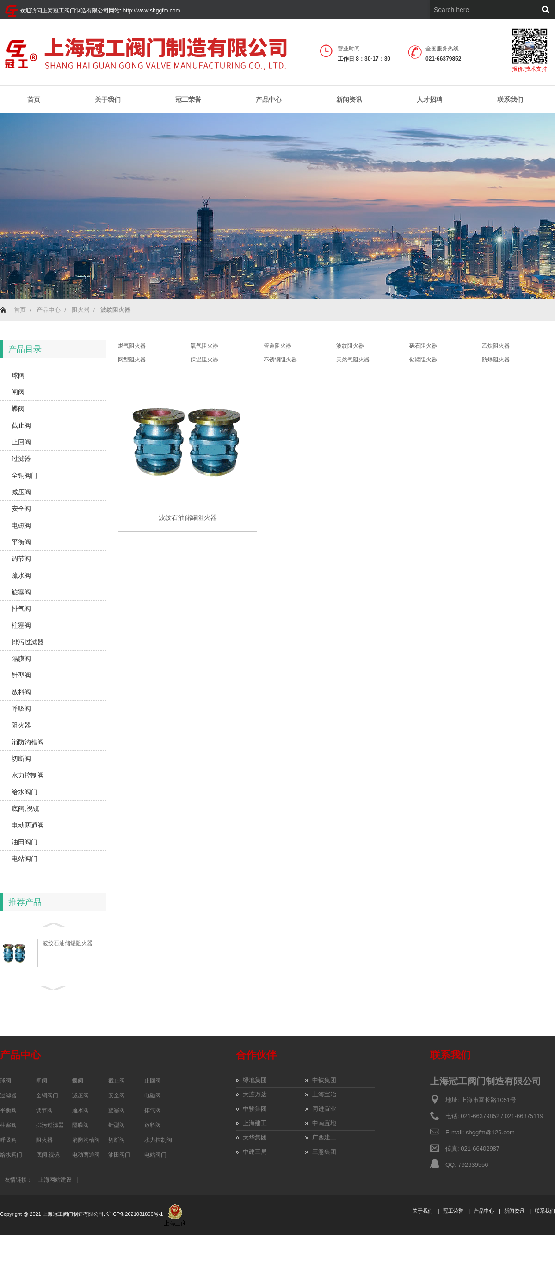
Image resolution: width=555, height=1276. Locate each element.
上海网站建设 (55, 1179)
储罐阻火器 (423, 359)
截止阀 (21, 425)
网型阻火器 (132, 359)
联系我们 (510, 99)
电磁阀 (21, 525)
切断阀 (21, 758)
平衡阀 (21, 542)
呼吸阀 (21, 708)
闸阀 (18, 392)
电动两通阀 (28, 825)
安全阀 (21, 508)
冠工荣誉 (188, 100)
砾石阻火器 (423, 345)
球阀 (18, 375)
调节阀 (21, 558)
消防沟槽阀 (28, 742)
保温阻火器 (204, 359)
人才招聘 (430, 99)
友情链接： (18, 1179)
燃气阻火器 (132, 345)
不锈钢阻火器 (280, 359)
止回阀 (21, 442)
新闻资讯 (349, 100)
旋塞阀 (21, 592)
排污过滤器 (28, 642)
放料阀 (21, 692)
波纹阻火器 (350, 345)
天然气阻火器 (353, 359)
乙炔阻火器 (496, 345)
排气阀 (21, 608)
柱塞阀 (21, 625)
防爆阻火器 (496, 359)
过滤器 (21, 458)
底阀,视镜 (25, 808)
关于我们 (108, 100)
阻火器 (81, 309)
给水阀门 (24, 792)
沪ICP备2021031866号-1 (135, 1214)
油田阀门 (24, 842)
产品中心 (269, 100)
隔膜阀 (21, 658)
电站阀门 (24, 858)
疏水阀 (21, 575)
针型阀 (21, 675)
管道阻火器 (277, 345)
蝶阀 (18, 408)
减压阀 (21, 492)
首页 (33, 99)
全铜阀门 (24, 475)
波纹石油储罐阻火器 (67, 943)
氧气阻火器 (204, 345)
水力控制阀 (28, 775)
